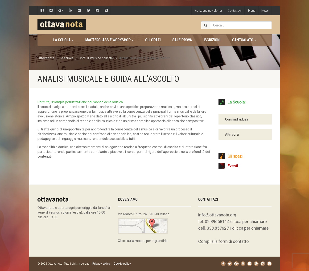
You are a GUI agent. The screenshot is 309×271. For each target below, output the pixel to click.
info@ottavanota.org (217, 214)
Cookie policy (122, 263)
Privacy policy (101, 263)
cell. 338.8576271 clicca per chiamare (233, 228)
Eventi (251, 10)
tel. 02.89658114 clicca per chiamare (232, 221)
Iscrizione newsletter (208, 10)
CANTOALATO (244, 40)
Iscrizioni (212, 40)
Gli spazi (153, 40)
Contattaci (235, 10)
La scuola (63, 40)
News (265, 10)
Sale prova (182, 40)
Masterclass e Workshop (109, 40)
